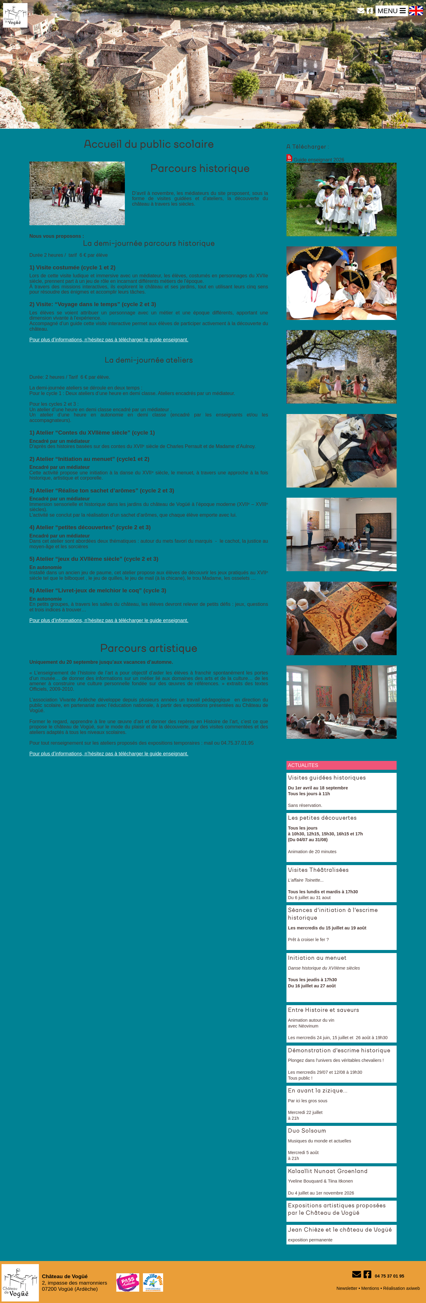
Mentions (370, 1288)
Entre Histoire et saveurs (323, 1010)
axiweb (413, 1288)
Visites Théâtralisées (318, 870)
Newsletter (347, 1288)
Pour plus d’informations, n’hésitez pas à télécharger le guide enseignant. (108, 339)
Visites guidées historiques (327, 778)
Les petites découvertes (322, 818)
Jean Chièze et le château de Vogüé (340, 1230)
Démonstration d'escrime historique (339, 1051)
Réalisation (394, 1288)
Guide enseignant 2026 (318, 159)
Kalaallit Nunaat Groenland (328, 1171)
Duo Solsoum (307, 1131)
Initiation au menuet (317, 958)
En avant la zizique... (318, 1091)
